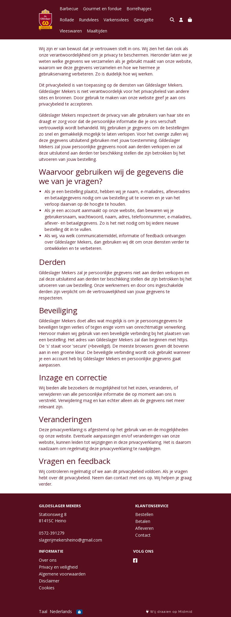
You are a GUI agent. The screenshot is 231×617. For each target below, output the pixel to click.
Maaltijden (97, 31)
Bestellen (144, 514)
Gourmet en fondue (102, 8)
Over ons (48, 560)
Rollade (67, 20)
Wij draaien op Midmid (169, 612)
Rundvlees (89, 20)
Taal (43, 611)
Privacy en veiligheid (58, 567)
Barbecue (69, 8)
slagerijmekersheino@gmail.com (70, 540)
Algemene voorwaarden (62, 574)
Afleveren (144, 528)
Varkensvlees (116, 20)
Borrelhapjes (138, 8)
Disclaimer (49, 581)
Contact (143, 535)
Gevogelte (144, 20)
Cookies (47, 588)
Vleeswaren (71, 31)
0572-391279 (51, 533)
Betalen (142, 521)
